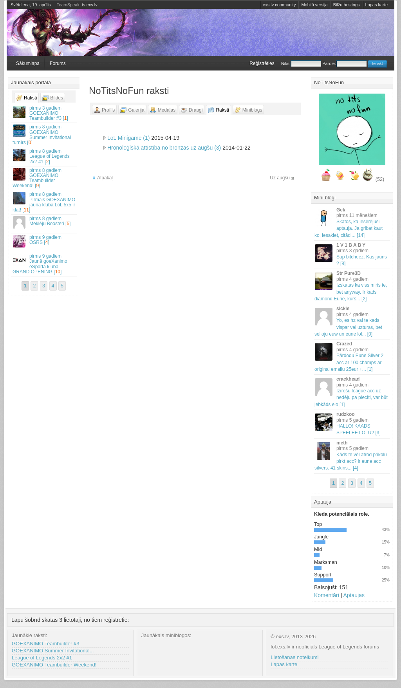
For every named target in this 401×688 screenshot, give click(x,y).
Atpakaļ (105, 178)
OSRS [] (44, 241)
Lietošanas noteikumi (294, 657)
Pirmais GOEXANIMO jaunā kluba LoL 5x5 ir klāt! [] (44, 202)
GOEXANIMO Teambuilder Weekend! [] (44, 178)
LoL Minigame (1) (128, 138)
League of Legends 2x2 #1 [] (44, 156)
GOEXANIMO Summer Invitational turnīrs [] (44, 134)
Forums (58, 63)
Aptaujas (353, 595)
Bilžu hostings (346, 4)
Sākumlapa (28, 63)
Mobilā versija (314, 4)
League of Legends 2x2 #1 (42, 658)
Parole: (344, 63)
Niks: (301, 63)
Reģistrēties (261, 63)
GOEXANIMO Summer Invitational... (53, 651)
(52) (380, 179)
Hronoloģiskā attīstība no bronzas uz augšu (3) (164, 147)
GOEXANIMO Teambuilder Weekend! (54, 665)
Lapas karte (376, 4)
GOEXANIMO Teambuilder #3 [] (44, 113)
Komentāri (326, 595)
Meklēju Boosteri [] (44, 222)
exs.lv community (279, 4)
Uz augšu (280, 178)
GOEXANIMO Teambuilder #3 (45, 643)
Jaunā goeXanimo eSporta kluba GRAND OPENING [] (44, 263)
